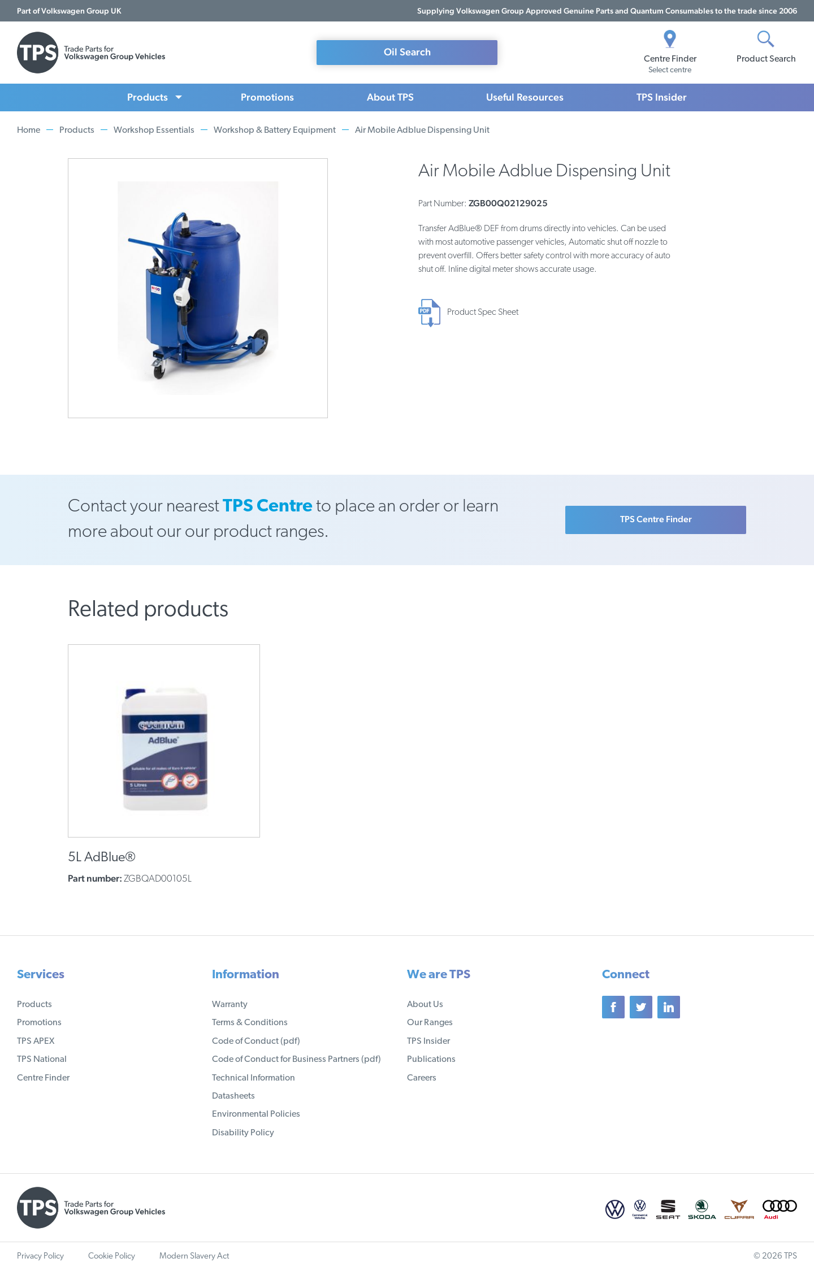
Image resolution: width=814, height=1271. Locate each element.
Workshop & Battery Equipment (275, 130)
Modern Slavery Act (194, 1256)
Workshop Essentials (154, 130)
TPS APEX (35, 1041)
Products (147, 97)
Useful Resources (525, 97)
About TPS (390, 97)
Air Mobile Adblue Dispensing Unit (422, 130)
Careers (421, 1078)
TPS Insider (662, 97)
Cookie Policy (111, 1256)
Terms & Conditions (250, 1022)
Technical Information (253, 1078)
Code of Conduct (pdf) (256, 1041)
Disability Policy (243, 1133)
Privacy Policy (40, 1256)
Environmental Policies (256, 1114)
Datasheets (233, 1096)
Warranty (230, 1004)
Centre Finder (43, 1078)
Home (28, 130)
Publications (431, 1059)
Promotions (267, 97)
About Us (425, 1004)
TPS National (42, 1059)
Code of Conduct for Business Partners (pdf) (296, 1059)
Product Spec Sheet (482, 312)
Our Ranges (430, 1022)
